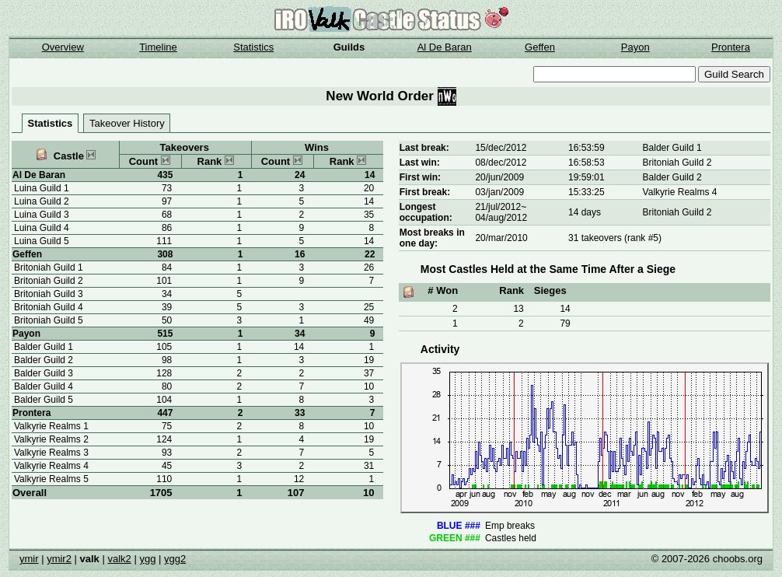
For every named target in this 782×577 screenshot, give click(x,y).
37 (369, 373)
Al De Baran (444, 47)
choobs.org (738, 559)
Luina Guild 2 (41, 201)
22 (370, 254)
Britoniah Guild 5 (48, 320)
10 (368, 492)
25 (369, 307)
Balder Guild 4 (43, 386)
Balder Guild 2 (43, 360)
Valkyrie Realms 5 (51, 479)
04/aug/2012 (501, 217)
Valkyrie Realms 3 (51, 452)
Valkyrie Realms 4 (51, 465)
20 (369, 188)
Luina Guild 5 (41, 241)
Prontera (730, 47)
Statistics (253, 47)
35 (369, 214)
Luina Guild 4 (41, 227)
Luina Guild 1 (41, 188)
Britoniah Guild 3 (48, 293)
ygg (147, 559)
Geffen (540, 47)
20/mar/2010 (501, 238)
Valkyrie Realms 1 (51, 426)
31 (369, 465)
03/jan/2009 (499, 192)
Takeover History (127, 123)
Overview (63, 47)
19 (369, 360)
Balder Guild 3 (43, 373)
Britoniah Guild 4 (48, 307)
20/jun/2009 (499, 177)
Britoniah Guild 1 (48, 267)
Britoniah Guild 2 (48, 280)
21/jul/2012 (498, 206)
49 (369, 320)
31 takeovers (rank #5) (615, 238)
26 (369, 267)
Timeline (158, 47)
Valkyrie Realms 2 (51, 439)
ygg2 (175, 559)
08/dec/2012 (500, 162)
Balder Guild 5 (43, 399)
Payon (635, 47)
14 (370, 175)
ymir (29, 559)
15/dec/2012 (500, 147)
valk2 (119, 559)
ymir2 (59, 559)
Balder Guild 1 (43, 346)
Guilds (349, 47)
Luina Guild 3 (41, 214)
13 (518, 308)
